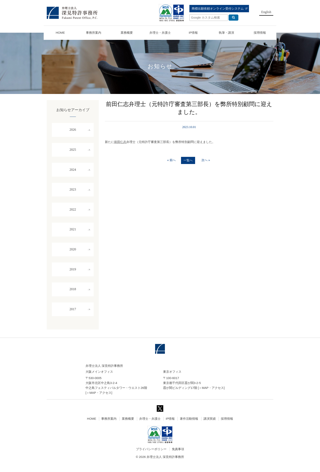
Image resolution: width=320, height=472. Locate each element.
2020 (73, 254)
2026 (73, 130)
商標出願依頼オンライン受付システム (218, 8)
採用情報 (227, 425)
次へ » (205, 160)
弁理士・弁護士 (160, 32)
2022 (73, 212)
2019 (73, 274)
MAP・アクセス (100, 399)
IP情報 (170, 425)
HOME (60, 32)
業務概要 (127, 32)
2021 (73, 233)
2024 (73, 171)
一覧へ (188, 160)
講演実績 (209, 425)
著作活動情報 (189, 425)
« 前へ (171, 160)
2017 (73, 316)
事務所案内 (109, 425)
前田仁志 (120, 142)
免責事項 (178, 456)
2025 (73, 151)
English (266, 12)
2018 (73, 295)
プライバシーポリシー (151, 456)
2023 (73, 192)
